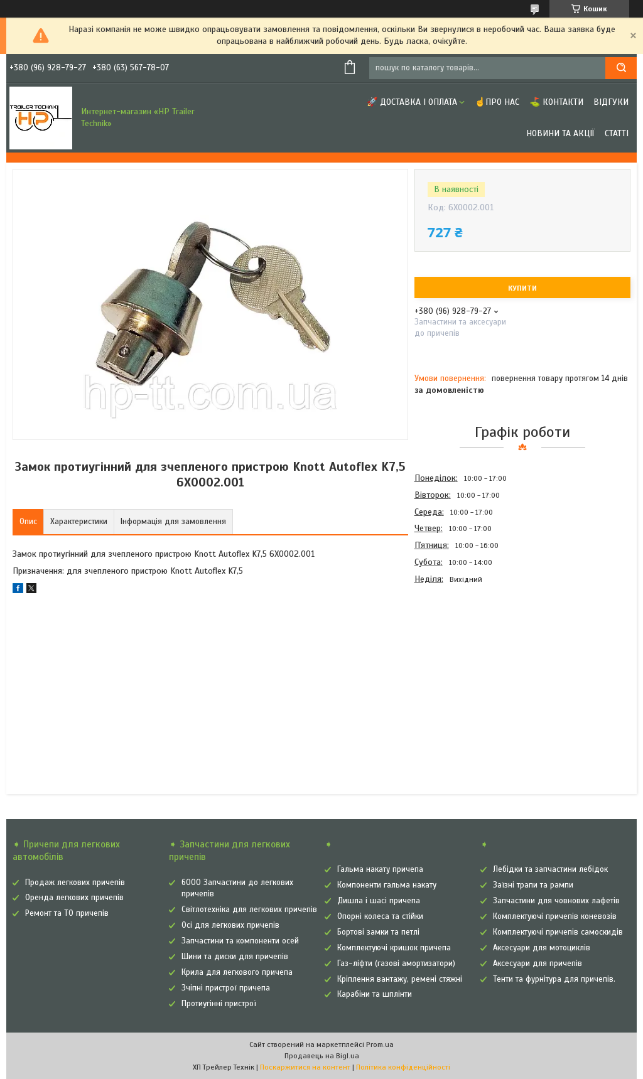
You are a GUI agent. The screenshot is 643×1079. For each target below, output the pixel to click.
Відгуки (611, 102)
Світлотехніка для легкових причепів (249, 910)
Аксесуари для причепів (537, 963)
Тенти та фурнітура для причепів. (554, 979)
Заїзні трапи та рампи (533, 885)
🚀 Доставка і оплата (412, 102)
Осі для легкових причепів (230, 925)
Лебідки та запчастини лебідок (550, 869)
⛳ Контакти (556, 102)
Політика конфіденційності (403, 1067)
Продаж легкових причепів (75, 883)
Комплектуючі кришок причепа (394, 948)
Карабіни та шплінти (374, 994)
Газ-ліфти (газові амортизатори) (396, 963)
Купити (522, 288)
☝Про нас (497, 102)
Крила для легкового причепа (237, 972)
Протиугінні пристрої (218, 1004)
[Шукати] (621, 68)
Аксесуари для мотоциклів (541, 948)
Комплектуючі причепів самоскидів (558, 932)
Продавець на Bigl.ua (321, 1055)
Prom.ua (380, 1044)
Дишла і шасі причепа (378, 901)
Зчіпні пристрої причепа (225, 988)
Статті (617, 133)
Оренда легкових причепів (74, 898)
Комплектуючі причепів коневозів (555, 916)
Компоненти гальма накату (386, 885)
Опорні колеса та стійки (380, 916)
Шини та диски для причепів (234, 957)
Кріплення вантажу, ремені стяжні (399, 979)
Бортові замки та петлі (378, 932)
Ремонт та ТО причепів (67, 913)
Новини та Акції (560, 133)
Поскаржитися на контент (305, 1067)
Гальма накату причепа (380, 869)
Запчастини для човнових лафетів (556, 901)
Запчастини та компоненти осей (240, 941)
